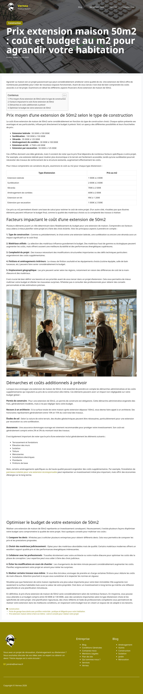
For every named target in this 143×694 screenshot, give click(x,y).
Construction (14, 609)
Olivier (15, 57)
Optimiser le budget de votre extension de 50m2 (30, 108)
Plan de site (87, 656)
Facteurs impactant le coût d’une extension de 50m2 (32, 102)
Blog (82, 6)
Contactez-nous (128, 7)
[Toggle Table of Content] (63, 95)
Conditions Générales (92, 647)
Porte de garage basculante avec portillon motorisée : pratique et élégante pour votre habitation (47, 611)
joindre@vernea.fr (15, 664)
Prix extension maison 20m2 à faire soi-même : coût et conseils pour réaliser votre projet (44, 614)
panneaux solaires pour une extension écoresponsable (31, 472)
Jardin (121, 656)
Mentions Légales (90, 653)
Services (113, 7)
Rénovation (123, 659)
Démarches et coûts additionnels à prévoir (27, 105)
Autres (121, 647)
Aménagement (125, 644)
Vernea (23, 6)
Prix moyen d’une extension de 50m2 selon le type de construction (38, 99)
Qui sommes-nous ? (98, 7)
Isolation (122, 653)
